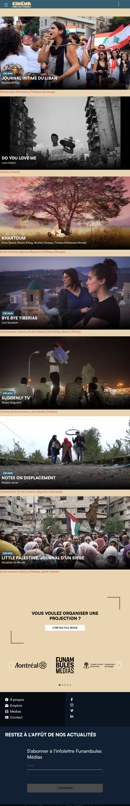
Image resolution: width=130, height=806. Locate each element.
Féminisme (22, 91)
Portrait (76, 331)
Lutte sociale (37, 411)
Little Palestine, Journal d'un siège (43, 557)
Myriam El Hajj (10, 82)
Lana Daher (9, 162)
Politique (35, 91)
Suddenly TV (16, 397)
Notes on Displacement (29, 477)
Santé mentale (50, 571)
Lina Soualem (10, 322)
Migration (35, 251)
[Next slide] (119, 665)
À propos (17, 699)
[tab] (59, 685)
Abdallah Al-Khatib (13, 562)
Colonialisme (8, 331)
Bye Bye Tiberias (19, 317)
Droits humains (9, 251)
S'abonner (65, 788)
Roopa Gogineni (11, 402)
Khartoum (14, 238)
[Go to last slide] (11, 665)
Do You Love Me (19, 157)
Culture (4, 171)
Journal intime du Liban (29, 78)
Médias (15, 711)
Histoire (15, 171)
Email (30, 765)
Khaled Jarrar (10, 482)
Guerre (24, 251)
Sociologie (48, 91)
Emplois (16, 705)
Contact (16, 717)
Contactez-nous (65, 627)
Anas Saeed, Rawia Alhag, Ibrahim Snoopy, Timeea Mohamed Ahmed (44, 242)
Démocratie (7, 91)
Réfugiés (60, 251)
